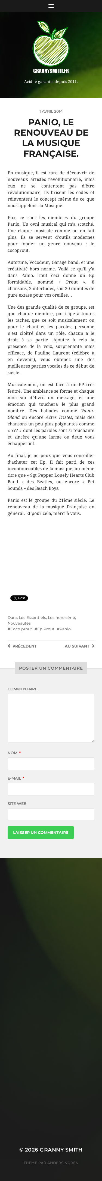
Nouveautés (19, 623)
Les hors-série (61, 617)
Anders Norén (63, 1163)
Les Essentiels (32, 617)
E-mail (16, 778)
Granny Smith (61, 1150)
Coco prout (21, 629)
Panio (65, 629)
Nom (14, 752)
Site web (17, 803)
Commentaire (22, 689)
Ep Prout (45, 629)
